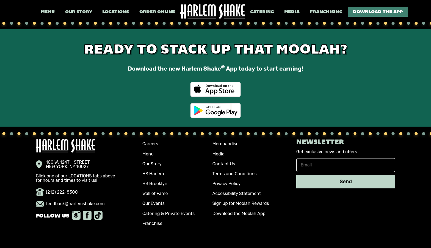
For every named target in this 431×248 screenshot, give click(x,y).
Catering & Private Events (168, 213)
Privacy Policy (226, 183)
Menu (48, 12)
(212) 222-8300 (57, 192)
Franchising (326, 12)
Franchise (152, 223)
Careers (150, 143)
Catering (262, 12)
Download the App (378, 12)
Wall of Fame (155, 193)
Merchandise (225, 143)
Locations (115, 12)
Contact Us (223, 163)
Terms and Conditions (234, 173)
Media (292, 12)
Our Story (78, 12)
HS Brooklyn (154, 183)
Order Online (157, 12)
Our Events (153, 203)
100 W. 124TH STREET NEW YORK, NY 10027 (63, 164)
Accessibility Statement (236, 193)
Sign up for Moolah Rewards (240, 203)
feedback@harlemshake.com (70, 204)
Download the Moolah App (239, 213)
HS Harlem (153, 173)
